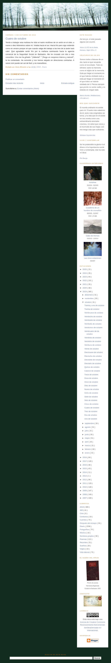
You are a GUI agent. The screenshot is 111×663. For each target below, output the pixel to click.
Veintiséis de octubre (92, 324)
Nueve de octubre (91, 389)
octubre (88, 302)
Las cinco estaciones (92, 258)
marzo (87, 445)
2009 (85, 491)
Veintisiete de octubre (93, 320)
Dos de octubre (90, 415)
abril (87, 442)
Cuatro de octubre (16, 38)
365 (81, 510)
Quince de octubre (91, 367)
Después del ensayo (88, 523)
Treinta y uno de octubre (94, 305)
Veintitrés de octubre (92, 338)
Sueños (83, 546)
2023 (85, 277)
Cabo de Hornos (92, 236)
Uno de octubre (90, 419)
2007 (85, 498)
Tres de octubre (90, 411)
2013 (85, 476)
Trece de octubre (91, 375)
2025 (85, 269)
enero (87, 453)
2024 (85, 273)
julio (87, 431)
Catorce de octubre (92, 371)
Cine (82, 513)
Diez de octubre (90, 386)
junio (87, 434)
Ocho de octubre (91, 393)
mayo (87, 438)
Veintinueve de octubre (93, 313)
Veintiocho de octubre (93, 316)
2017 (85, 461)
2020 (85, 288)
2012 (85, 480)
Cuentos (83, 520)
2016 (85, 465)
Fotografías (85, 529)
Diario (44, 67)
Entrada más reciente (14, 83)
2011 (85, 483)
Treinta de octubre (91, 309)
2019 (39, 67)
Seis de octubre (90, 400)
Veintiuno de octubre (92, 345)
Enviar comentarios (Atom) (28, 88)
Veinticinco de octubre (93, 327)
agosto (88, 427)
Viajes (82, 549)
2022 (85, 280)
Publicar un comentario (15, 79)
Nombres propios (87, 536)
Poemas (83, 539)
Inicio (42, 83)
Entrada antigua (67, 83)
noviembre (89, 298)
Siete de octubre (91, 397)
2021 (85, 284)
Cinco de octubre (91, 404)
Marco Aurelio (85, 95)
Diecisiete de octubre (93, 360)
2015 (85, 468)
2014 (85, 472)
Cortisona (84, 517)
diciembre (89, 295)
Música (83, 533)
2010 (85, 487)
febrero (88, 449)
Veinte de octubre (91, 349)
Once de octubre (91, 382)
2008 (85, 494)
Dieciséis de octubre (92, 363)
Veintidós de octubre (92, 341)
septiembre (89, 423)
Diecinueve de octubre (93, 352)
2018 (85, 457)
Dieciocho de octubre (93, 356)
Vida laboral (85, 552)
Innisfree (92, 182)
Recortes (84, 542)
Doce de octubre (91, 378)
